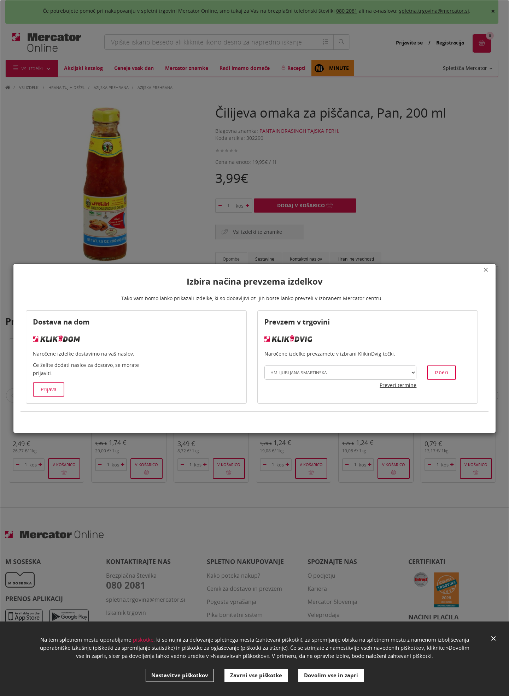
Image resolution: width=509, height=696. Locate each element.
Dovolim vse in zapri (331, 675)
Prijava (49, 389)
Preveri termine (398, 385)
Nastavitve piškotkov (179, 675)
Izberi (441, 372)
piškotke (143, 639)
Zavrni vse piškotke (256, 675)
